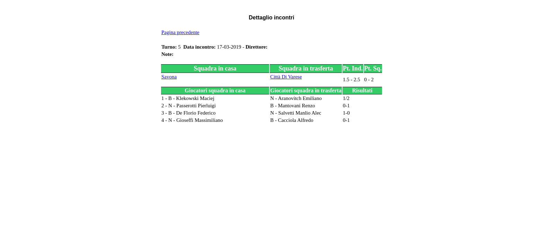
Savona (169, 77)
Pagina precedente (180, 32)
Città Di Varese (286, 77)
